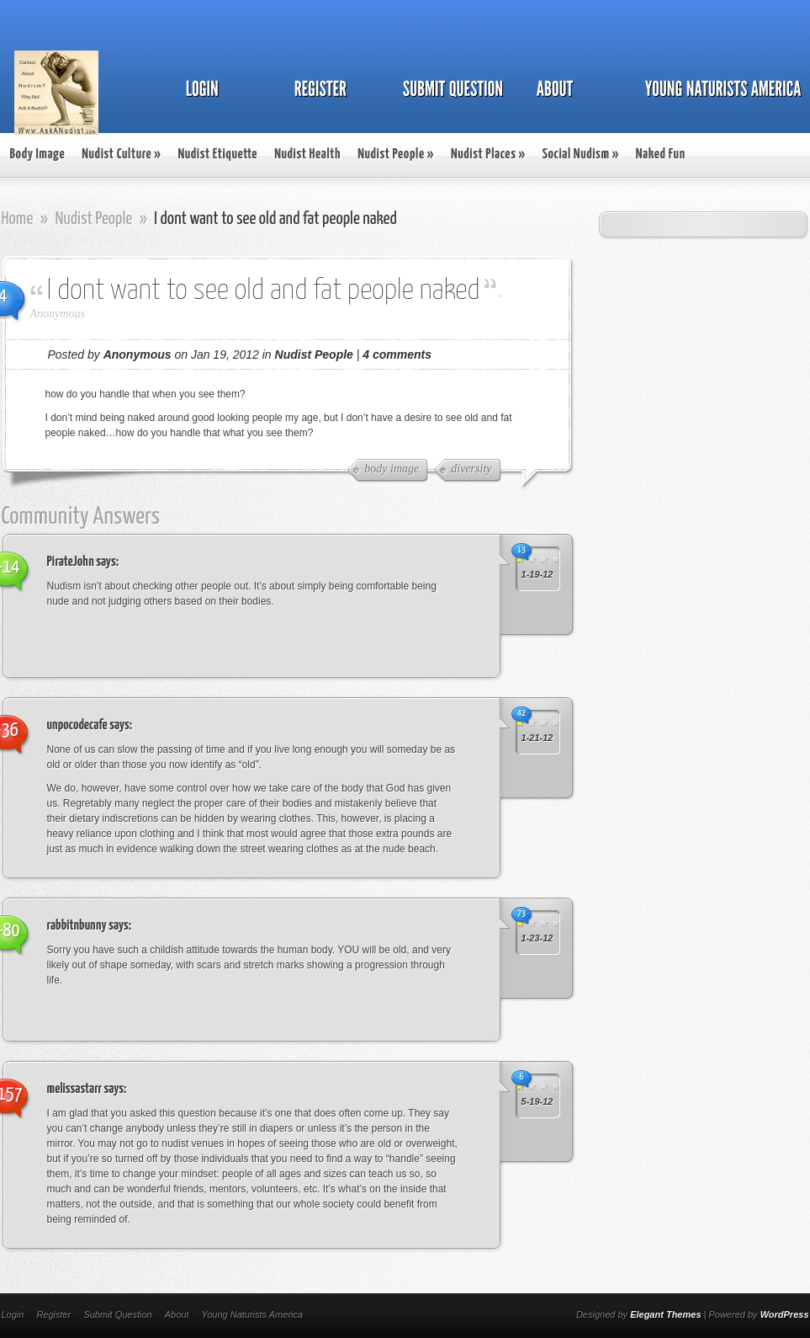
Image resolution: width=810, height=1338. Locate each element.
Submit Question (117, 1314)
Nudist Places (488, 154)
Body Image (38, 154)
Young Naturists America (252, 1314)
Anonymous (57, 313)
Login (13, 1314)
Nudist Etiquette (217, 154)
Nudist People (395, 154)
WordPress (784, 1314)
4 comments (397, 354)
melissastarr (75, 1089)
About (177, 1314)
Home (18, 219)
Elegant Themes (665, 1314)
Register (53, 1314)
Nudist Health (307, 154)
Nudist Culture (121, 154)
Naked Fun (661, 154)
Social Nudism (581, 154)
